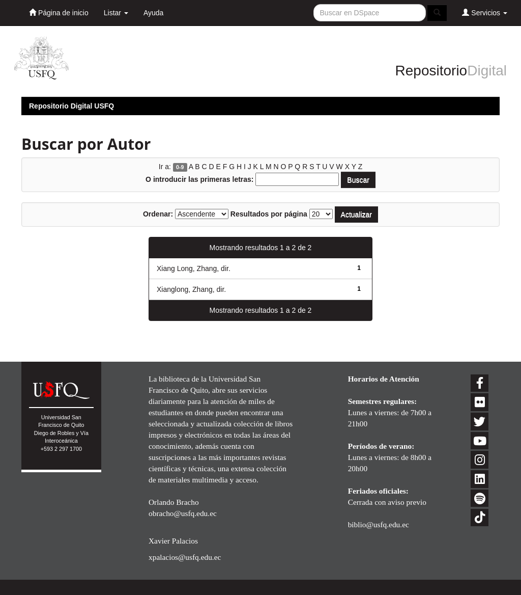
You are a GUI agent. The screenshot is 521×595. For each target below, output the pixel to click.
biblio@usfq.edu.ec (378, 524)
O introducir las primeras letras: (199, 179)
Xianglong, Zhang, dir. (191, 289)
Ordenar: (158, 214)
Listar (116, 13)
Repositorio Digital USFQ (71, 106)
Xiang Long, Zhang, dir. (193, 268)
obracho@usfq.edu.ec (183, 513)
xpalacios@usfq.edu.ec (185, 557)
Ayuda (153, 13)
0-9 (180, 167)
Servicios (484, 12)
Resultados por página (268, 214)
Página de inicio (59, 12)
